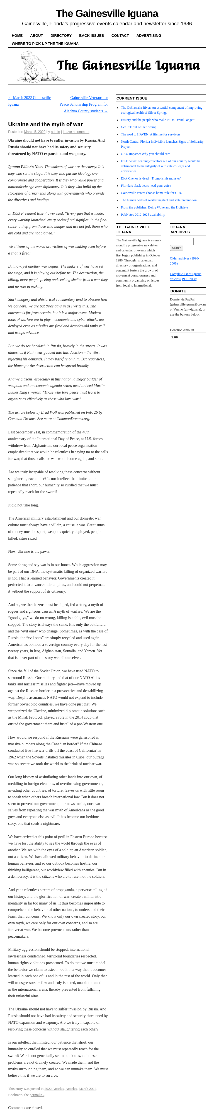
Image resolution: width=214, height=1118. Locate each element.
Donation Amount (182, 330)
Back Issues (91, 35)
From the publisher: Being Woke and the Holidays (154, 207)
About (36, 35)
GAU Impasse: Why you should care (145, 154)
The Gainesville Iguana (107, 13)
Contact (120, 35)
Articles (71, 1089)
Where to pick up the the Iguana (45, 44)
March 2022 (87, 1089)
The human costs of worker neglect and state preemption (159, 200)
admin (55, 132)
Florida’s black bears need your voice (146, 186)
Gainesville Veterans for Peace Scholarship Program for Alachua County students (84, 104)
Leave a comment (76, 132)
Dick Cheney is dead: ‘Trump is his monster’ (151, 178)
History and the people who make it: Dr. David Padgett (157, 120)
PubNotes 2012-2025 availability (143, 215)
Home (17, 35)
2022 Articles (54, 1089)
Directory (61, 35)
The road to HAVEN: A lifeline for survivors (151, 134)
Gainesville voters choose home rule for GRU (151, 193)
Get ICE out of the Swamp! (139, 127)
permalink (37, 1095)
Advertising (149, 35)
